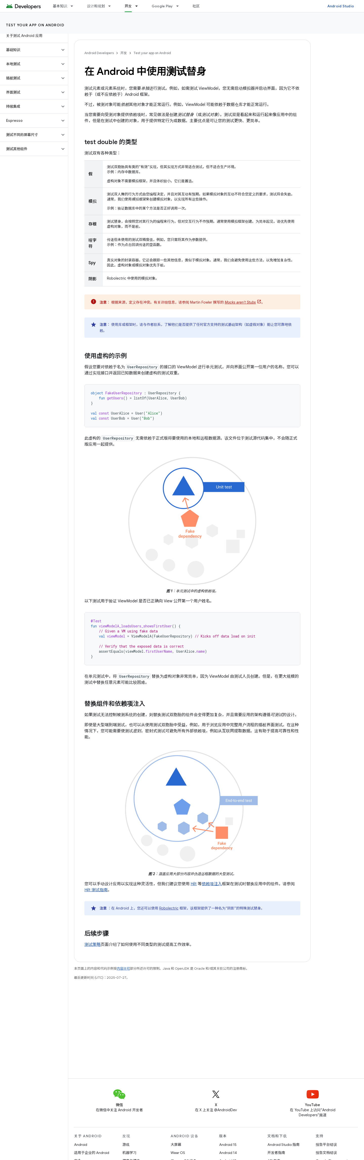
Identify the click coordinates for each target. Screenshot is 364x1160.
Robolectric (168, 908)
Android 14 (228, 1152)
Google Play (162, 6)
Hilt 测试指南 (96, 890)
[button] (30, 50)
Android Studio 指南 (283, 1144)
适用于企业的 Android (91, 1152)
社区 (196, 6)
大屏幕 (176, 1144)
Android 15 (228, 1144)
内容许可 (123, 968)
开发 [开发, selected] (128, 6)
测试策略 (92, 944)
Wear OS (178, 1152)
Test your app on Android (35, 25)
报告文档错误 (326, 1152)
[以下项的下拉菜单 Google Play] (180, 6)
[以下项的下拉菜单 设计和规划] (112, 6)
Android (80, 1144)
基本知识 (60, 6)
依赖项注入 (212, 883)
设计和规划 (96, 6)
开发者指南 (276, 1152)
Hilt (194, 883)
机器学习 (129, 1152)
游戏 (125, 1144)
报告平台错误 (326, 1144)
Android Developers (99, 53)
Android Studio (340, 6)
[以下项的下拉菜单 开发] (139, 6)
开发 (123, 53)
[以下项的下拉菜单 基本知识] (74, 6)
